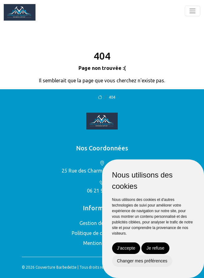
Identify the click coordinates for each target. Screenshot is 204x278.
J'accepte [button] (126, 248)
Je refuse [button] (155, 248)
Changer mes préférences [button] (142, 260)
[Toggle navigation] (192, 11)
